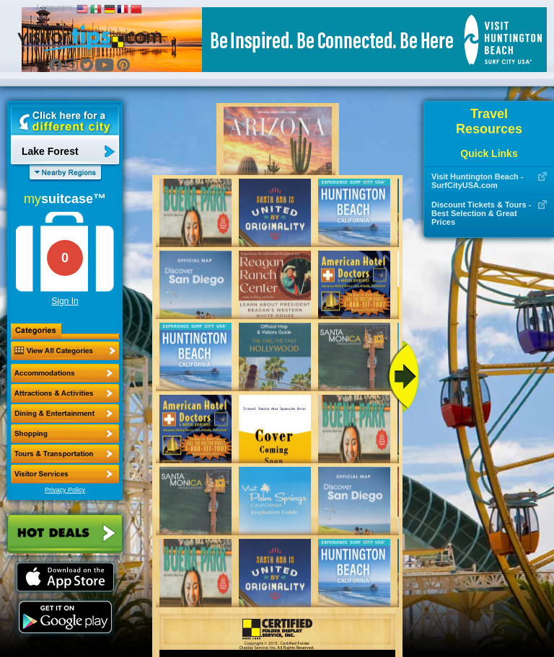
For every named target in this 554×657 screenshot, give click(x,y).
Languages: (55, 8)
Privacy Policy (65, 489)
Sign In (64, 301)
